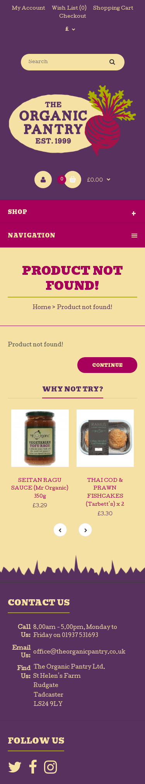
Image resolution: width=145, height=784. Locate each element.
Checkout (72, 16)
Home (42, 308)
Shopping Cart (113, 8)
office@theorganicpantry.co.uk (79, 652)
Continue (107, 365)
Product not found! (84, 308)
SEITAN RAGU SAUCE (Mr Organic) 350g (39, 489)
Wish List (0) (69, 8)
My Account (28, 8)
